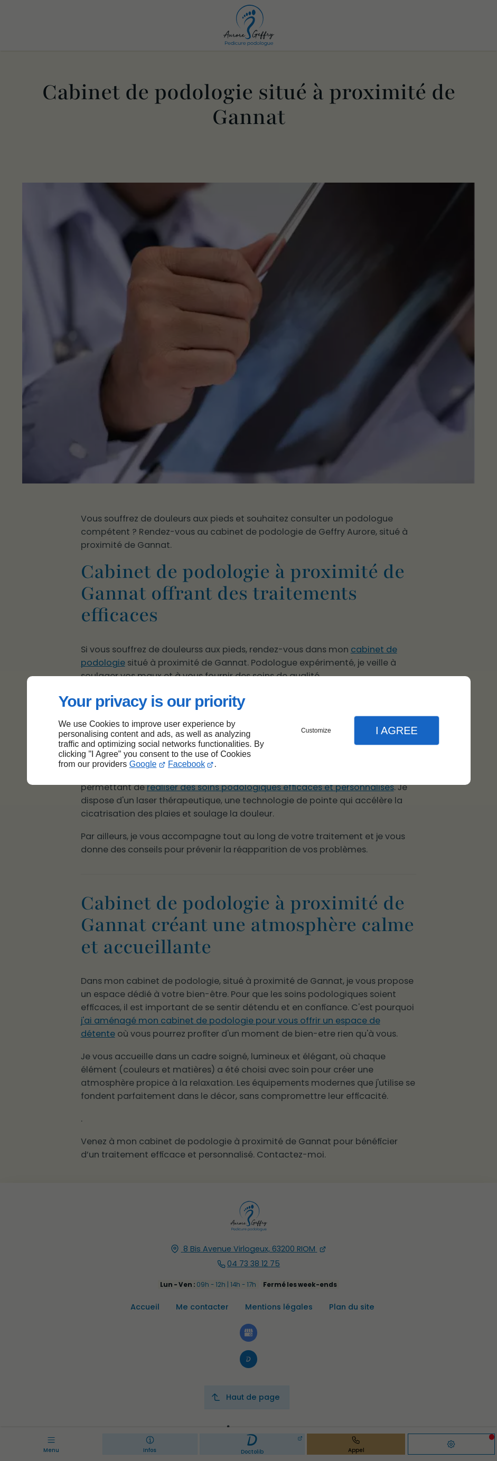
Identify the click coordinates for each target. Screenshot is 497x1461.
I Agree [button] (397, 730)
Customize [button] (316, 730)
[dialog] (249, 730)
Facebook (186, 764)
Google (143, 764)
